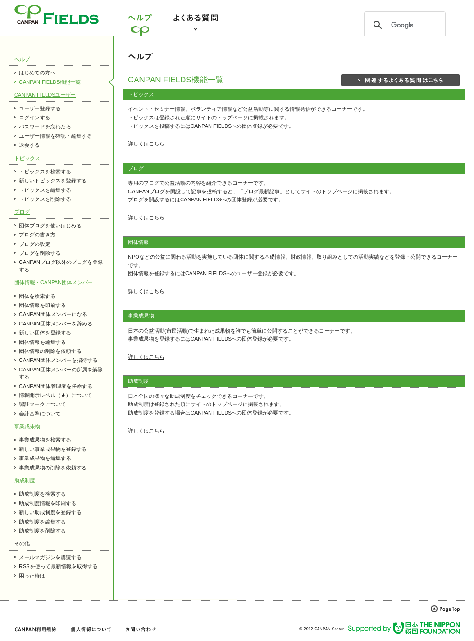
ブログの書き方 (37, 234)
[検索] (403, 25)
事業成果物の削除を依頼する (53, 467)
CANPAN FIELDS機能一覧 (50, 82)
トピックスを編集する (45, 190)
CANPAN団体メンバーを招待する (58, 360)
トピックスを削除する (45, 199)
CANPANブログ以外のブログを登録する (61, 265)
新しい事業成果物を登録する (53, 449)
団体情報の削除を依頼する (50, 351)
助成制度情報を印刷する (47, 503)
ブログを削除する (40, 253)
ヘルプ (22, 59)
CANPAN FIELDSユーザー (45, 95)
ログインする (34, 117)
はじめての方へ (37, 72)
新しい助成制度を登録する (50, 512)
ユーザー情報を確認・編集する (55, 136)
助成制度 (24, 480)
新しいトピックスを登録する (53, 180)
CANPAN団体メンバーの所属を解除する (61, 373)
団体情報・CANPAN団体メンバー (53, 282)
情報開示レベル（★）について (55, 395)
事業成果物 (27, 426)
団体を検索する (37, 296)
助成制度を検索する (42, 494)
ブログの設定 (34, 244)
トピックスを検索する (45, 171)
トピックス (27, 158)
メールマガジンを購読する (50, 557)
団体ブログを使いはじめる (50, 225)
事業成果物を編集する (45, 458)
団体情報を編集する (42, 342)
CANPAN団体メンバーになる (53, 314)
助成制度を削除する (42, 530)
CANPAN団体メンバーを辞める (55, 323)
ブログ (22, 212)
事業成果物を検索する (45, 439)
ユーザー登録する (40, 108)
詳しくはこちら (146, 143)
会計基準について (40, 413)
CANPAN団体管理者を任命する (55, 386)
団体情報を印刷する (42, 305)
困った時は (32, 575)
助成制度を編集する (42, 521)
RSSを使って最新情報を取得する (58, 566)
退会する (29, 145)
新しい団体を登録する (45, 332)
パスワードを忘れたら (45, 126)
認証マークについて (42, 404)
